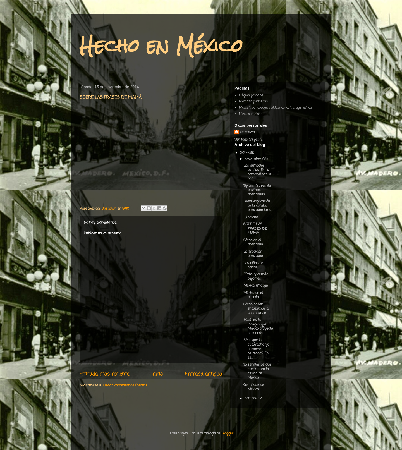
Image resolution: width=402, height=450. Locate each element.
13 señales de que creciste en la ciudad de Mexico (257, 371)
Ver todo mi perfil (248, 139)
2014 (244, 152)
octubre (251, 398)
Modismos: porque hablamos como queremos (275, 107)
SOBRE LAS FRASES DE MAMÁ (255, 229)
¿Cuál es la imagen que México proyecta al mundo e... (258, 326)
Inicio (157, 374)
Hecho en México (161, 45)
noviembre (253, 159)
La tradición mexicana (253, 254)
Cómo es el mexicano (253, 242)
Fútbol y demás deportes (255, 276)
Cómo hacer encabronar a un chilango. (256, 309)
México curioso (250, 114)
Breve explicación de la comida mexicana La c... (257, 206)
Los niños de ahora (253, 265)
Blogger (227, 433)
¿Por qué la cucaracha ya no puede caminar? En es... (256, 349)
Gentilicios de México (253, 387)
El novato (250, 217)
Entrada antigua (203, 374)
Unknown (247, 132)
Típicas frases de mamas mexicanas (257, 190)
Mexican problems (253, 101)
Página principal (251, 95)
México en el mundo (253, 295)
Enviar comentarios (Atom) (125, 385)
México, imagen (255, 285)
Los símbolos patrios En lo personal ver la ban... (257, 172)
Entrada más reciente (104, 374)
